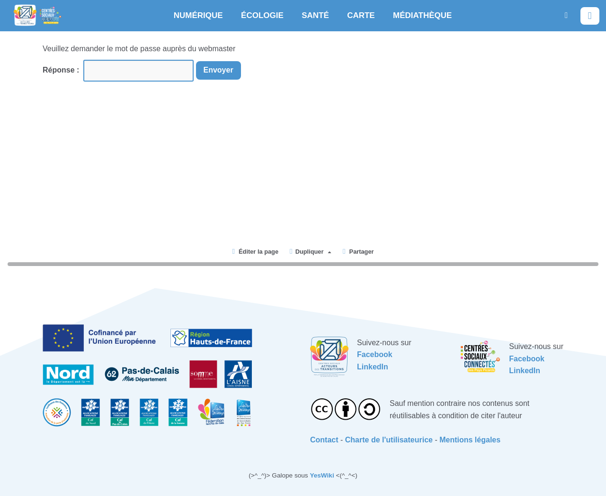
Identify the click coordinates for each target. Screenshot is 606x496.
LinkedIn (372, 367)
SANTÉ (315, 15)
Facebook (374, 354)
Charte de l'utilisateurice (389, 440)
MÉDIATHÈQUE (422, 15)
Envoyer (218, 70)
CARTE (361, 15)
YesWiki (322, 475)
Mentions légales (469, 440)
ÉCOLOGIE (262, 15)
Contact (324, 440)
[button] (566, 15)
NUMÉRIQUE (198, 15)
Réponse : (62, 70)
